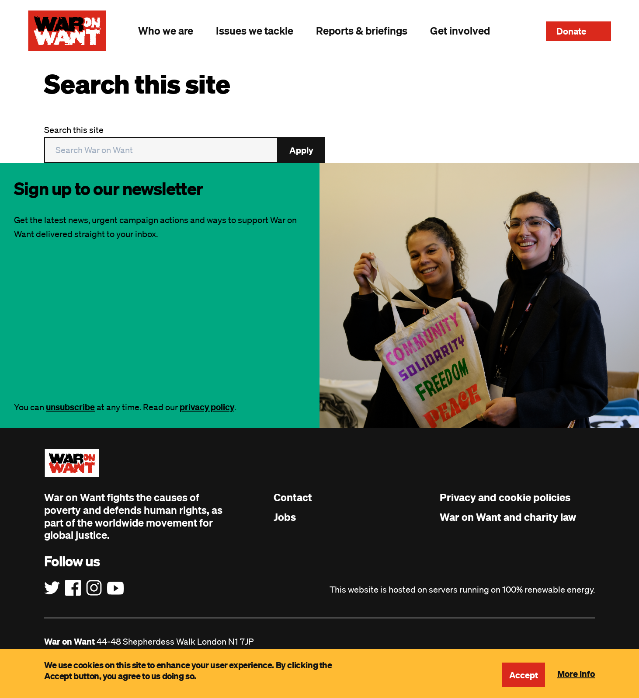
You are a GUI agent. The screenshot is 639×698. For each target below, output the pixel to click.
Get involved (460, 30)
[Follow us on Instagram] (94, 588)
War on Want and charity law (508, 517)
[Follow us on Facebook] (73, 588)
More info (576, 673)
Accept (523, 675)
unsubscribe (70, 406)
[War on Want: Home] (67, 30)
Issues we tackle (254, 30)
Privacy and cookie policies (505, 497)
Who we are (165, 30)
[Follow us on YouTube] (115, 588)
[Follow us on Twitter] (52, 588)
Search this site (74, 130)
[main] (319, 115)
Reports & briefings (361, 30)
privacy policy (207, 406)
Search (518, 30)
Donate (571, 31)
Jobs (285, 517)
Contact (293, 497)
